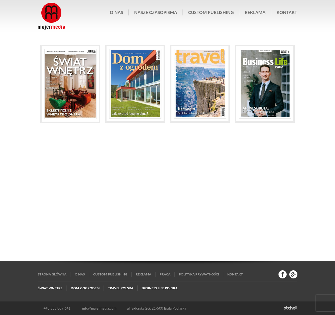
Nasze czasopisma (155, 12)
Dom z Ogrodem (85, 288)
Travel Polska (120, 288)
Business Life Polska (160, 288)
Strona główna (52, 274)
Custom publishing (211, 12)
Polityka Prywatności (199, 274)
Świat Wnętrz (50, 288)
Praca (165, 274)
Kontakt (287, 12)
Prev (44, 100)
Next (290, 100)
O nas (116, 12)
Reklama (255, 12)
